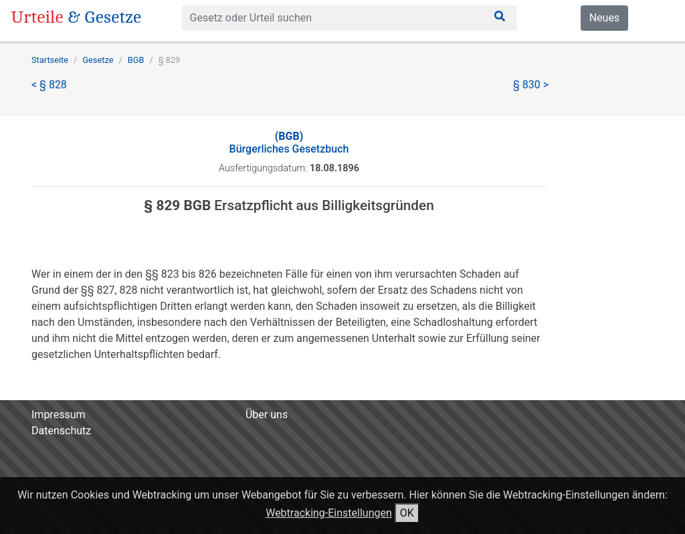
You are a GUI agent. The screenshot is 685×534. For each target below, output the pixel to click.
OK (407, 513)
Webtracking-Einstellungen (329, 513)
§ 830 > (531, 84)
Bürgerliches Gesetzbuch (289, 142)
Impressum (58, 414)
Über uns (267, 414)
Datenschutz (61, 430)
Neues (604, 17)
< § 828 (49, 84)
